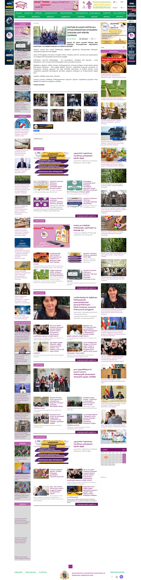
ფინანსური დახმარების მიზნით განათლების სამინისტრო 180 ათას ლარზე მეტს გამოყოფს (22, 88)
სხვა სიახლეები (119, 13)
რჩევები (94, 17)
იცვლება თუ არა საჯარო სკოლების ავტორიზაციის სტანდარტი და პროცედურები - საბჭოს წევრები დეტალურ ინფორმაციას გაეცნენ (22, 232)
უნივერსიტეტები (66, 13)
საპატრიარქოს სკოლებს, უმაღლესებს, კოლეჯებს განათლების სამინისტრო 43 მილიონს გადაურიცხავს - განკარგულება (113, 405)
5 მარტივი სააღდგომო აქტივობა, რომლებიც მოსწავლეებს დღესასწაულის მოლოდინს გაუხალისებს (112, 233)
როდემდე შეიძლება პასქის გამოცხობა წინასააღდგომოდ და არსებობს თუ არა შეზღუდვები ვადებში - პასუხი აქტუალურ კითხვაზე (113, 75)
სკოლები (38, 13)
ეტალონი (21, 17)
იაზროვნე (81, 17)
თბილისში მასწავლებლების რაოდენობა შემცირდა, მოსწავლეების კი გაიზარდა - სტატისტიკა (111, 122)
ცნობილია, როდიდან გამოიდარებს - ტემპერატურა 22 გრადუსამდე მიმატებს (22, 317)
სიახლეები (28, 13)
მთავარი (18, 13)
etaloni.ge (103, 477)
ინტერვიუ (50, 17)
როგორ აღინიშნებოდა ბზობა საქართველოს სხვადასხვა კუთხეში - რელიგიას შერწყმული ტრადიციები (112, 185)
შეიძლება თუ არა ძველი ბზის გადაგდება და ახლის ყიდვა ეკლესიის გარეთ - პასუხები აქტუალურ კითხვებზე (113, 255)
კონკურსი (119, 17)
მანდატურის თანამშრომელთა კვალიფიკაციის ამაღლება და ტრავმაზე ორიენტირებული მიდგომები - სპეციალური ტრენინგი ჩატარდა (22, 132)
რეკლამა (43, 572)
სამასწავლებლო (51, 13)
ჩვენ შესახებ (30, 572)
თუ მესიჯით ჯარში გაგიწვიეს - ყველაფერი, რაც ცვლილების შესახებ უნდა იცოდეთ (22, 72)
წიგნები (107, 17)
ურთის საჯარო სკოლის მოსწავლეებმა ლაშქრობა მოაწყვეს (21, 459)
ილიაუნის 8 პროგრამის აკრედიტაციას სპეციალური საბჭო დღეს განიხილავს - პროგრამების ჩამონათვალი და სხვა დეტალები (22, 55)
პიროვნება (36, 17)
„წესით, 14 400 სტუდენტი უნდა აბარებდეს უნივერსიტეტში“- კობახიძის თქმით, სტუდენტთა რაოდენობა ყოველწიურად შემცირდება (22, 338)
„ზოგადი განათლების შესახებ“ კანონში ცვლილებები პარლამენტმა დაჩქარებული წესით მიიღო (113, 381)
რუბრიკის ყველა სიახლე (86, 216)
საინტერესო (65, 17)
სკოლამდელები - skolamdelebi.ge (87, 13)
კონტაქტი (18, 572)
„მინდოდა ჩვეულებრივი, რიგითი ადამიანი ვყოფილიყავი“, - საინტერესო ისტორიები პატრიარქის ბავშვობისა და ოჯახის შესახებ (22, 299)
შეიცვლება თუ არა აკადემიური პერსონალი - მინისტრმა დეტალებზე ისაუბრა (22, 171)
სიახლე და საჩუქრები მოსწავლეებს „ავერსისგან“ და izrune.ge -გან (22, 38)
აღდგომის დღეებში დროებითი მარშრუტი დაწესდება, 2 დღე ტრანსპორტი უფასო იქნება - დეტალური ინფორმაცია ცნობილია (112, 143)
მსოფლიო (107, 13)
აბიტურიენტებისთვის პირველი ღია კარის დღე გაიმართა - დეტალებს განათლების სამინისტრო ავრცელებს (113, 279)
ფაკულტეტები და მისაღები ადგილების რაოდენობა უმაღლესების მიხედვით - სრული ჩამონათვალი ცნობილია (21, 378)
